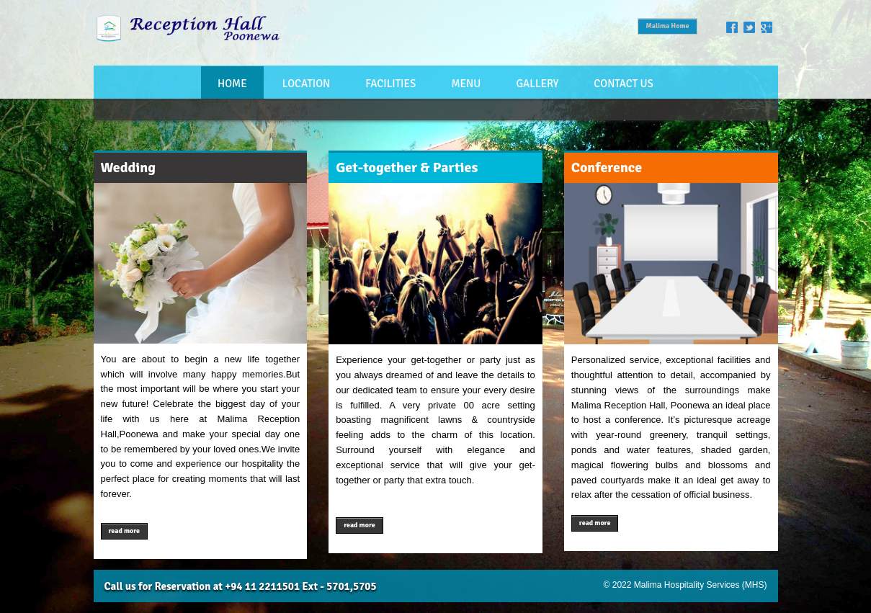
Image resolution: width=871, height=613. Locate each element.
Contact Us (623, 83)
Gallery (537, 83)
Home (232, 83)
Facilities (390, 83)
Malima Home (667, 26)
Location (306, 83)
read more (124, 531)
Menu (466, 83)
